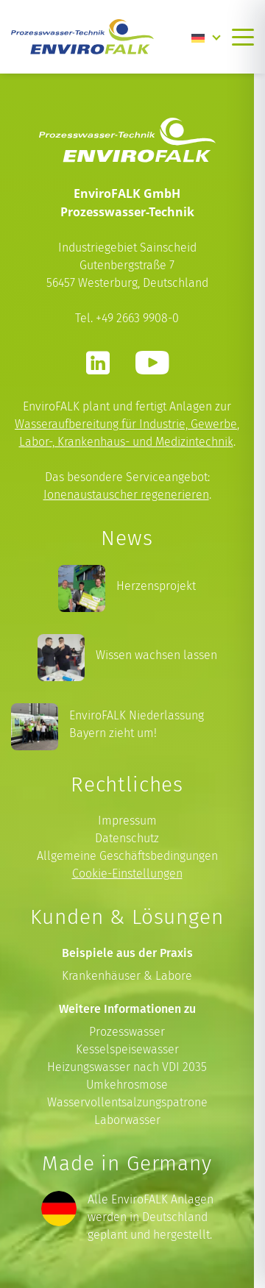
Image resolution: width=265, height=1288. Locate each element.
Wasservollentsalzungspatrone (127, 1102)
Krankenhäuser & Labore (127, 975)
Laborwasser (127, 1119)
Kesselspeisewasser (127, 1049)
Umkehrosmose (127, 1084)
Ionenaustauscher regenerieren (126, 494)
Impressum (127, 820)
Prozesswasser (127, 1031)
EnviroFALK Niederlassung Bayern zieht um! (136, 724)
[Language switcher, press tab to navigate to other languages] (206, 37)
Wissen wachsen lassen (156, 655)
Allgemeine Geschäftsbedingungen (127, 855)
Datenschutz (127, 838)
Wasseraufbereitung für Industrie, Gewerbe (126, 424)
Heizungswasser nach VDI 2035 (127, 1066)
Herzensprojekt (156, 585)
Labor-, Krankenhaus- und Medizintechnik (126, 441)
